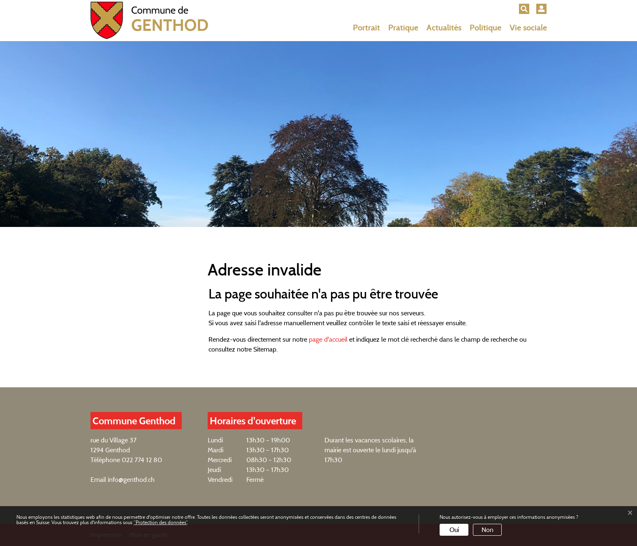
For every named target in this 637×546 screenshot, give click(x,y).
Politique (485, 27)
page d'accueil (328, 339)
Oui (454, 530)
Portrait (366, 27)
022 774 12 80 (142, 460)
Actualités (443, 27)
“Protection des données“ (160, 522)
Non (487, 530)
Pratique (403, 27)
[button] (524, 8)
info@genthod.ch (131, 480)
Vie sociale (528, 27)
